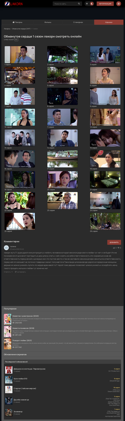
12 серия (93, 127)
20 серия (51, 189)
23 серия (51, 210)
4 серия (8, 85)
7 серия (8, 106)
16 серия (8, 169)
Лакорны (17, 22)
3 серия (93, 64)
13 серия (8, 148)
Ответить (8, 272)
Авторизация (105, 4)
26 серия (94, 231)
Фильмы (48, 22)
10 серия (8, 127)
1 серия (8, 64)
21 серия (93, 189)
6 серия (93, 85)
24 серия (93, 210)
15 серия (93, 148)
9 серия (93, 106)
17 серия (50, 169)
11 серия (50, 127)
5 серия (50, 85)
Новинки (108, 22)
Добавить (114, 242)
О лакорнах (78, 22)
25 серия (8, 231)
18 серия (93, 169)
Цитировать (20, 272)
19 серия (8, 189)
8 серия (50, 106)
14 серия (50, 148)
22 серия (8, 210)
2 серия (50, 64)
